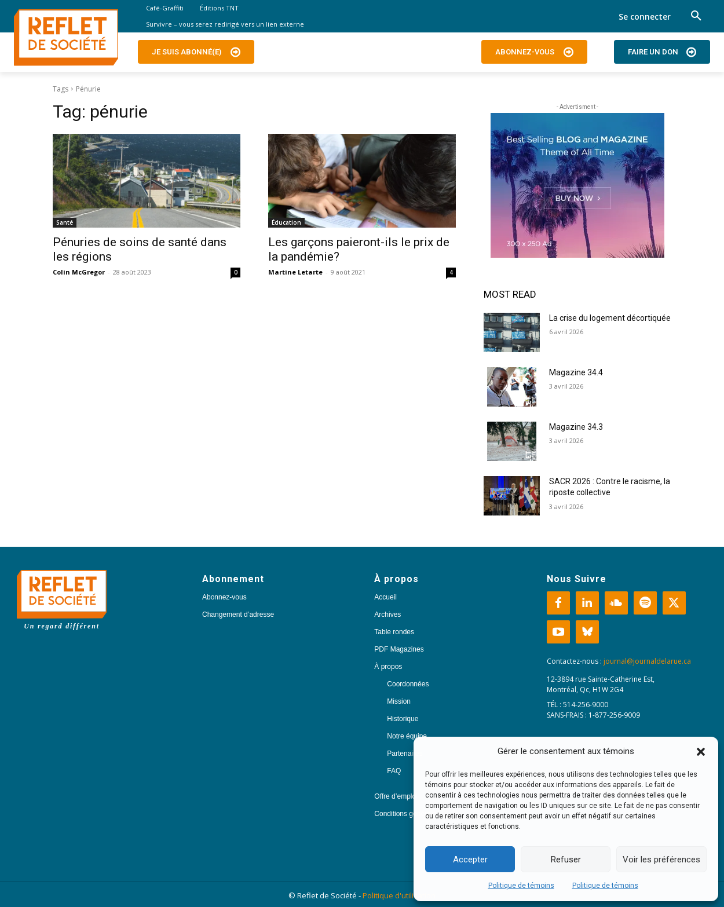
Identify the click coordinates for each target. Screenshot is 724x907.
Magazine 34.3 (576, 426)
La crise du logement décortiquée (610, 318)
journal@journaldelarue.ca (647, 661)
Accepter (470, 859)
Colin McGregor (79, 272)
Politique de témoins (521, 886)
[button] (701, 752)
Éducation (286, 222)
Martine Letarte (295, 272)
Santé (64, 222)
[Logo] (66, 37)
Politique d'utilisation (399, 895)
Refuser (566, 859)
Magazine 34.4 (576, 372)
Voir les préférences (661, 859)
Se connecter (645, 16)
